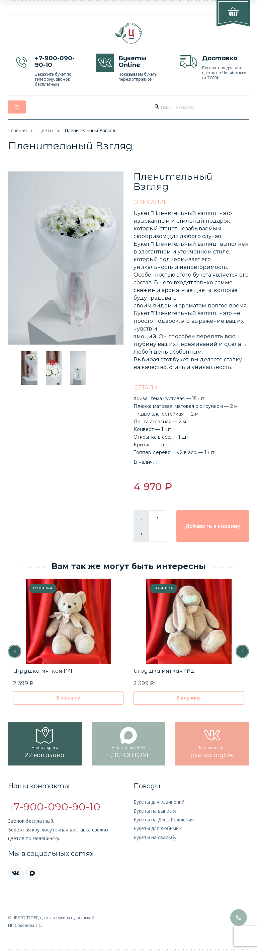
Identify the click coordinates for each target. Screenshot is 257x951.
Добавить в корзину (212, 526)
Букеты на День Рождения (164, 819)
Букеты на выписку (155, 811)
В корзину (68, 697)
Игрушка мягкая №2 (164, 671)
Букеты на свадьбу (155, 837)
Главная (17, 130)
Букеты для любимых (158, 828)
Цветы (45, 130)
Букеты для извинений (159, 802)
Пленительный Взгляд (90, 130)
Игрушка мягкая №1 (42, 671)
